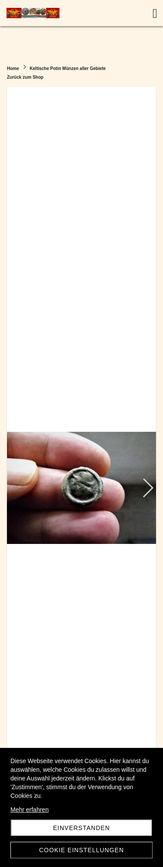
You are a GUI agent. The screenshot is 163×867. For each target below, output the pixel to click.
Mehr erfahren (29, 809)
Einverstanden (81, 827)
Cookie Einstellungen (81, 850)
